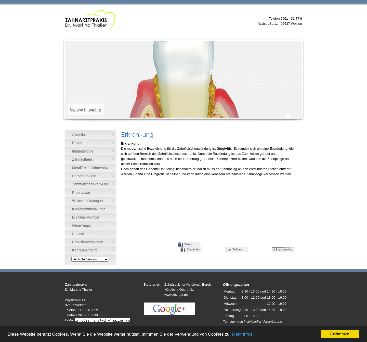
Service (78, 234)
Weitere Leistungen (87, 201)
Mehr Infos (242, 334)
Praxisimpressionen (87, 242)
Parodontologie (84, 176)
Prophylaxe (81, 193)
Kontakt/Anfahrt (84, 250)
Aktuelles (79, 135)
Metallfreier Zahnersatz (90, 168)
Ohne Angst (81, 225)
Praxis (77, 143)
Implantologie (82, 151)
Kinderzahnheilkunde (89, 209)
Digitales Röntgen (86, 217)
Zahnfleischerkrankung (90, 184)
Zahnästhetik (82, 159)
